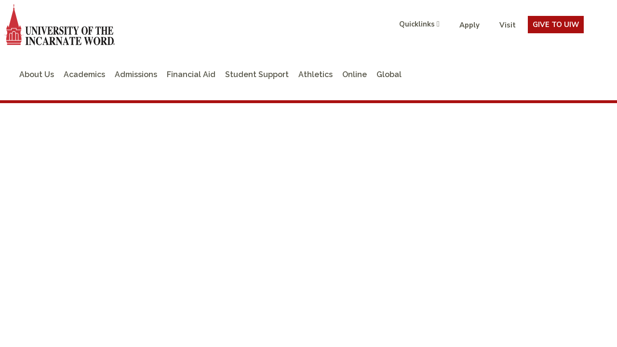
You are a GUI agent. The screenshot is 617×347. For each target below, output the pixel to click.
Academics (84, 74)
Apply (469, 25)
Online (354, 74)
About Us (36, 74)
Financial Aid (191, 74)
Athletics (315, 74)
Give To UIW (556, 24)
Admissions (136, 74)
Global (389, 74)
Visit (507, 25)
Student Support (257, 74)
